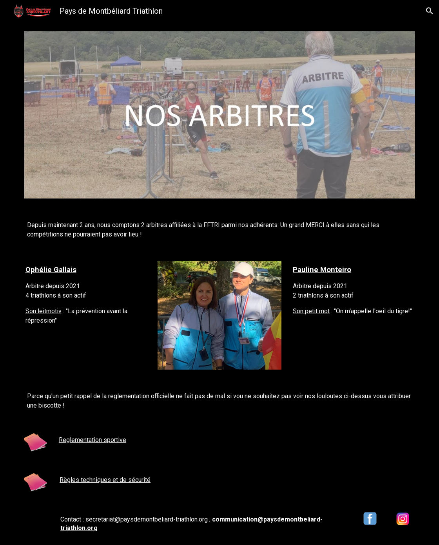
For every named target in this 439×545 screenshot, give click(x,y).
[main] (219, 229)
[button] (429, 11)
